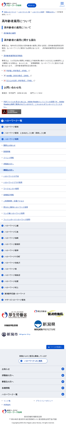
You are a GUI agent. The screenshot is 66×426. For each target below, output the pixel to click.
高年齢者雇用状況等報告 (13, 56)
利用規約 (7, 405)
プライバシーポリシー (44, 401)
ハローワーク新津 (11, 250)
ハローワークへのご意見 (33, 361)
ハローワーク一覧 (33, 394)
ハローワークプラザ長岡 (12, 182)
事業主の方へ (8, 170)
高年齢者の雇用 (10, 33)
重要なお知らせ (9, 145)
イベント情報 (8, 158)
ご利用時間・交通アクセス (13, 201)
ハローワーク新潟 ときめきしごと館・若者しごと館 (25, 133)
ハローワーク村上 (11, 287)
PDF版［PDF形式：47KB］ (17, 70)
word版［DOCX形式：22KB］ (18, 75)
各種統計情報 (8, 195)
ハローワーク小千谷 (11, 176)
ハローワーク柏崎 (11, 238)
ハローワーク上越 (11, 226)
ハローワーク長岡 (11, 139)
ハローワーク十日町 (12, 257)
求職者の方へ (8, 164)
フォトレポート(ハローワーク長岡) (16, 219)
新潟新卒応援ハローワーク (15, 294)
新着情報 (6, 151)
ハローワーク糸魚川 (12, 263)
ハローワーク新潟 (11, 127)
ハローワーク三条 (11, 232)
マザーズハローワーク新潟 (15, 300)
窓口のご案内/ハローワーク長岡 (15, 207)
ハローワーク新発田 (12, 244)
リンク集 (7, 401)
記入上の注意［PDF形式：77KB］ (19, 80)
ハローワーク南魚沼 (12, 275)
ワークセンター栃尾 (11, 189)
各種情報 (33, 388)
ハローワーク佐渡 (11, 281)
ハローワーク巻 (11, 269)
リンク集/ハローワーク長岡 (13, 213)
